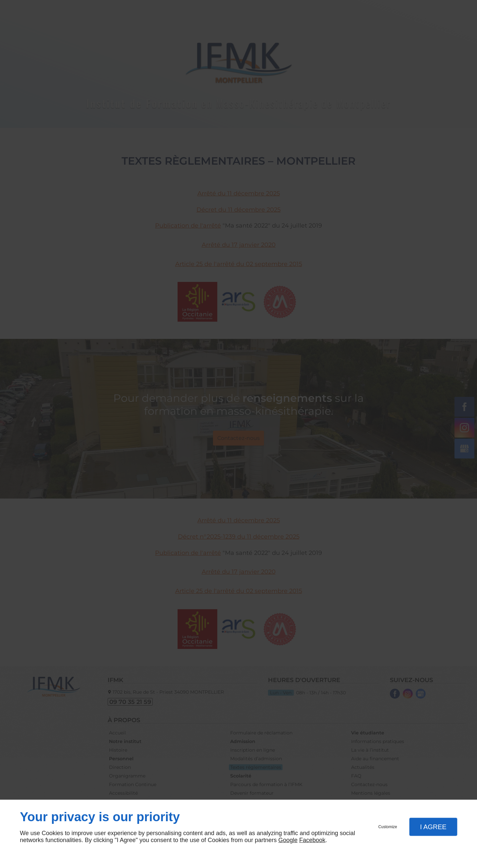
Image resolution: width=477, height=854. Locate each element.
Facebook (312, 840)
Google (287, 840)
